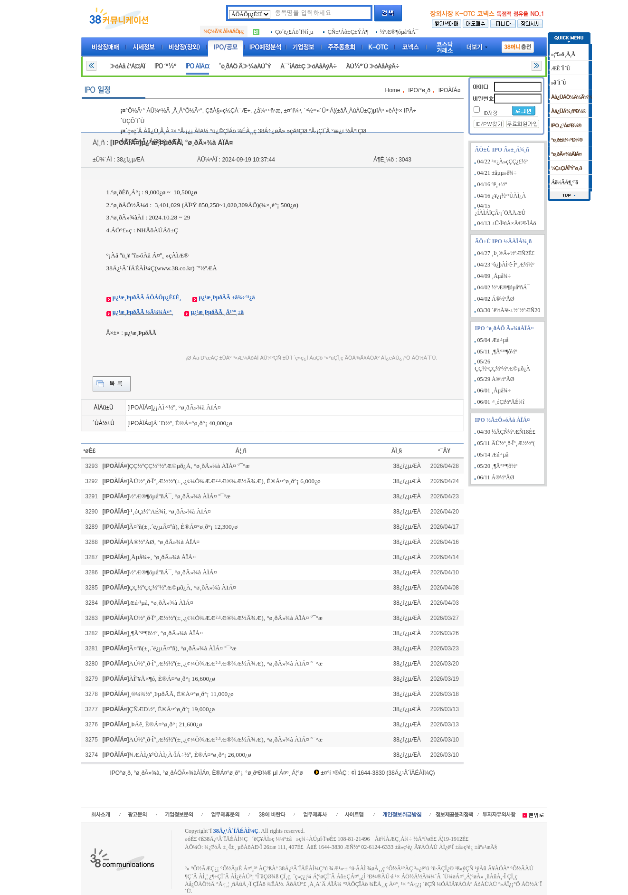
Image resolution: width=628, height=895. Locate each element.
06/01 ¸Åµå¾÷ (494, 390)
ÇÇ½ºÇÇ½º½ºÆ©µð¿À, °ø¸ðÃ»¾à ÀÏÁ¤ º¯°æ (189, 465)
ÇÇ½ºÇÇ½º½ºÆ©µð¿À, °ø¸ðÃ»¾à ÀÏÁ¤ (182, 587)
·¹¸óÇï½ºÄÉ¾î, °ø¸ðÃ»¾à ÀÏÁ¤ (170, 511)
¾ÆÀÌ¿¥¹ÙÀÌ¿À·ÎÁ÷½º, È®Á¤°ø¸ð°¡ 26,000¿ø (190, 754)
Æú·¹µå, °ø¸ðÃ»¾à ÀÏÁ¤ (161, 602)
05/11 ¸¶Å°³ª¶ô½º (497, 351)
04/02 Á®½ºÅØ (495, 298)
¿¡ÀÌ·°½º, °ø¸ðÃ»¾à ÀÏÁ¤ (187, 407)
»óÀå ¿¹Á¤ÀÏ (127, 66)
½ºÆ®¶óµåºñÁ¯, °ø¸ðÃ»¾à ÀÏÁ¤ (173, 572)
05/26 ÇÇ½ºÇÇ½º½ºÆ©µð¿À (502, 365)
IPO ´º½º (165, 66)
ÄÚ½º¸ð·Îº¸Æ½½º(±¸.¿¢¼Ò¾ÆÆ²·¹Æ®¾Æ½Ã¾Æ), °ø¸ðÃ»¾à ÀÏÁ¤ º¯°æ (226, 617)
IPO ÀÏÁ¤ (197, 66)
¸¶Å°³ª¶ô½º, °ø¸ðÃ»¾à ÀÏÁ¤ (166, 633)
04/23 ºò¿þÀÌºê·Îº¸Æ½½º (505, 264)
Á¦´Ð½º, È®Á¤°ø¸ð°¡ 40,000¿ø (192, 423)
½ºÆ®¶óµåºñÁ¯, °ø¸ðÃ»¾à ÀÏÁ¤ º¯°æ (179, 496)
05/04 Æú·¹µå (493, 340)
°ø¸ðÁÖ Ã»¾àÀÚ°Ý (245, 66)
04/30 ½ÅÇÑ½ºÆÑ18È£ (506, 431)
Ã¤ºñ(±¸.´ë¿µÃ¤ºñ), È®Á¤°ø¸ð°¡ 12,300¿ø (183, 526)
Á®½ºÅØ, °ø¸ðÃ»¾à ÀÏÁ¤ (164, 541)
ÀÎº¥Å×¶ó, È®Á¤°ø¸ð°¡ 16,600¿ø (172, 678)
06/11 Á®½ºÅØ (495, 477)
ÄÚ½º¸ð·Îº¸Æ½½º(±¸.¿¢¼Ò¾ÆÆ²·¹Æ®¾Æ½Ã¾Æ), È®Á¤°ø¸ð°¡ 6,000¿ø (225, 481)
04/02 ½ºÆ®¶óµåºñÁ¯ (503, 287)
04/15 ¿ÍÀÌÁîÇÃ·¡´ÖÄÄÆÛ (500, 209)
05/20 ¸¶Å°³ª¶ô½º (497, 466)
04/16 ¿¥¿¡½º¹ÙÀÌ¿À (501, 195)
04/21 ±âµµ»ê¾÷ (497, 173)
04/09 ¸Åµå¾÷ (494, 276)
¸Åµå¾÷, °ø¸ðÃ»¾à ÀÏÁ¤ (162, 557)
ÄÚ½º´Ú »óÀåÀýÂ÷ (372, 66)
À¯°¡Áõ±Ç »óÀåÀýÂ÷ (308, 66)
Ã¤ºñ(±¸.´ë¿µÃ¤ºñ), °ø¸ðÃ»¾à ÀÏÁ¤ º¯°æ (183, 648)
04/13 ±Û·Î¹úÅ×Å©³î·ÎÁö (506, 223)
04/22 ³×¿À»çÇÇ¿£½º (502, 161)
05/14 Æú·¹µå (493, 454)
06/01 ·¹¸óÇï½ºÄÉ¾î (500, 402)
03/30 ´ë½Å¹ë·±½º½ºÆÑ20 (509, 310)
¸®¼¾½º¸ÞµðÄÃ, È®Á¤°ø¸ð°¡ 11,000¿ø (181, 693)
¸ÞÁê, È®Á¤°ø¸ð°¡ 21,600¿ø (165, 724)
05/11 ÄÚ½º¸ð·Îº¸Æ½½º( (506, 443)
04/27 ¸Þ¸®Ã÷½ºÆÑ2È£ (506, 253)
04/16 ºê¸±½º (492, 184)
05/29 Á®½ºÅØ (495, 379)
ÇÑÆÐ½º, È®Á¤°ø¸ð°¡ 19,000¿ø (172, 709)
